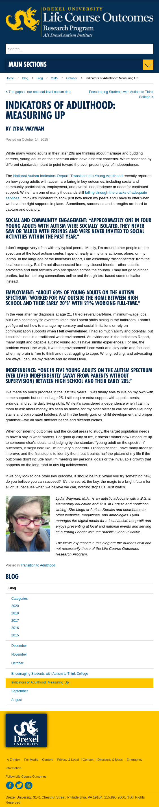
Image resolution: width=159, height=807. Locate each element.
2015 (54, 78)
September (19, 691)
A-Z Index (13, 759)
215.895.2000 (114, 797)
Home (10, 78)
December (19, 646)
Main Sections (27, 64)
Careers (47, 759)
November (19, 654)
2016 (15, 628)
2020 (15, 606)
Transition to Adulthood (38, 565)
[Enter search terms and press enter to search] (79, 49)
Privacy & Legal (68, 759)
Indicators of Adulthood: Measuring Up (40, 682)
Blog (25, 78)
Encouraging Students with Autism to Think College (49, 674)
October (71, 78)
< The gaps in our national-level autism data (38, 92)
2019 (15, 613)
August (16, 700)
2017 (15, 621)
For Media (31, 759)
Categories (19, 599)
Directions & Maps (110, 759)
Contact (88, 759)
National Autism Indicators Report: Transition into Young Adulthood (68, 176)
